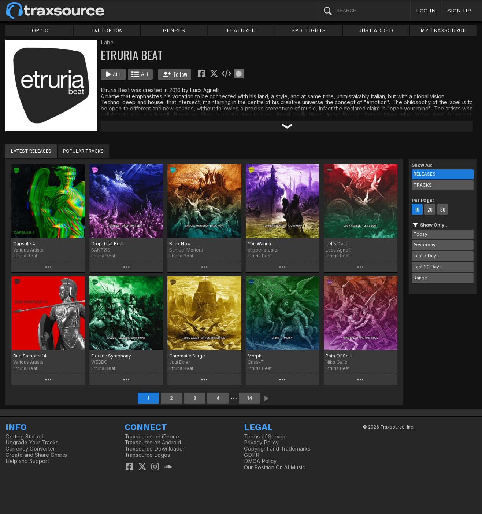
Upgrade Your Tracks (32, 442)
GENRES (174, 30)
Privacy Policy (261, 442)
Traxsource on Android (153, 442)
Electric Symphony (111, 356)
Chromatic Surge (187, 356)
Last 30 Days (428, 266)
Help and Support (27, 461)
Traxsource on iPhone (152, 436)
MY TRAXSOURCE (443, 30)
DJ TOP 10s (107, 30)
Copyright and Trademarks (277, 448)
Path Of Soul (339, 356)
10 (417, 209)
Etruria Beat (25, 255)
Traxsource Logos (147, 455)
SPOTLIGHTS (309, 30)
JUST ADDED (376, 30)
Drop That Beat (107, 243)
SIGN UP (459, 10)
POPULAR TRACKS (83, 151)
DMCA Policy (260, 461)
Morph (255, 356)
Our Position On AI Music (274, 467)
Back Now (180, 243)
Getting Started (24, 436)
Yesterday (424, 244)
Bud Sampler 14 (30, 356)
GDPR (251, 455)
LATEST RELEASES (31, 151)
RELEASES (424, 174)
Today (420, 234)
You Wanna (259, 243)
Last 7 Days (426, 255)
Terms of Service (265, 436)
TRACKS (423, 185)
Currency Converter (30, 448)
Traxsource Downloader (155, 448)
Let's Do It (336, 243)
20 (430, 209)
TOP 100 (39, 30)
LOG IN (426, 10)
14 (249, 398)
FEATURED (241, 30)
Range (420, 277)
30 (442, 209)
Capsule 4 (24, 243)
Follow (175, 74)
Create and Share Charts (36, 455)
